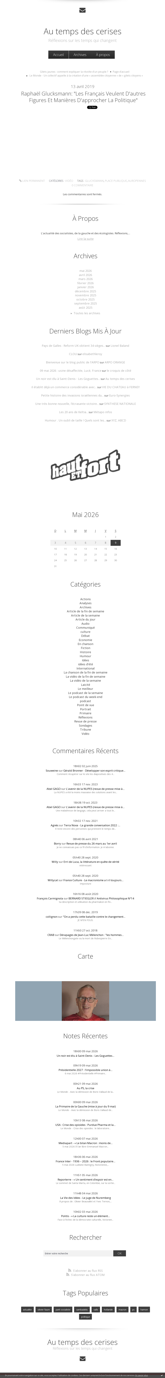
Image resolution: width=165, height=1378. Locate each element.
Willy (55, 855)
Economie (85, 640)
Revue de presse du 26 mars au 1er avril (91, 837)
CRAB (51, 928)
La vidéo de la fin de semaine (85, 674)
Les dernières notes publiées (83, 1367)
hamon (134, 1302)
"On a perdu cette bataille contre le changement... (94, 910)
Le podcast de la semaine (85, 689)
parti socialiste (57, 1302)
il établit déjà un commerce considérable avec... (66, 391)
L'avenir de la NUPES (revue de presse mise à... (95, 782)
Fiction (85, 647)
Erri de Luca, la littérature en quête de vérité (91, 855)
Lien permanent (35, 190)
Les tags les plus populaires (109, 1367)
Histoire (85, 651)
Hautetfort (90, 1363)
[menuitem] (58, 54)
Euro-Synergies (116, 399)
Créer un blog (76, 1363)
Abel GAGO (54, 782)
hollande (100, 1302)
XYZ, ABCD (116, 423)
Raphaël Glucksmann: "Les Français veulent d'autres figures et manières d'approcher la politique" (83, 101)
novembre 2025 (85, 302)
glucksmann (94, 190)
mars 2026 (85, 286)
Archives (80, 54)
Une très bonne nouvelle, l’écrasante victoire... (68, 407)
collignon (51, 910)
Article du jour (85, 621)
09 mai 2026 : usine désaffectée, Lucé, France (71, 375)
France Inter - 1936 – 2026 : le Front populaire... (85, 1155)
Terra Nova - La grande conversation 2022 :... (92, 819)
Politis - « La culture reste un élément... (85, 1209)
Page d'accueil (117, 71)
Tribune (85, 723)
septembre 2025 (85, 309)
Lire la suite (85, 247)
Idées (85, 659)
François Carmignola (50, 892)
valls (88, 1302)
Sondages (85, 720)
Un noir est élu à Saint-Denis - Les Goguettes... (69, 383)
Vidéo (70, 190)
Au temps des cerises (82, 30)
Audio (85, 624)
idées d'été (85, 663)
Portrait (85, 704)
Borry (57, 837)
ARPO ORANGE (112, 367)
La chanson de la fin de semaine (85, 670)
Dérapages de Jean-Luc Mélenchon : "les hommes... (92, 928)
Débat (85, 636)
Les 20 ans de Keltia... (74, 415)
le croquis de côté (116, 375)
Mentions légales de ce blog (59, 1370)
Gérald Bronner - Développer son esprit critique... (94, 764)
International (85, 666)
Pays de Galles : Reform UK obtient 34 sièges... (74, 351)
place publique (114, 190)
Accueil (58, 54)
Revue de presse (85, 716)
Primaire (85, 708)
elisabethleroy (92, 359)
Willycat (53, 874)
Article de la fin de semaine (85, 613)
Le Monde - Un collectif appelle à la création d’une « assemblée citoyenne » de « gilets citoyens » (86, 74)
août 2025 (85, 313)
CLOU (73, 359)
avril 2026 (85, 283)
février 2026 (85, 290)
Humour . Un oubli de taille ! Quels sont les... (76, 423)
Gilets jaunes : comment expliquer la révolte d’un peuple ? (75, 71)
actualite (24, 1302)
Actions (85, 602)
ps (124, 1302)
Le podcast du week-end (85, 693)
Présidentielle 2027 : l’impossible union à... (85, 1063)
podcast (85, 697)
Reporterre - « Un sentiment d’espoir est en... (85, 1173)
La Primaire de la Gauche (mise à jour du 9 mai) (85, 1100)
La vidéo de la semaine (85, 678)
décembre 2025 (85, 298)
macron (113, 1302)
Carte (85, 949)
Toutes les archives (87, 318)
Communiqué (85, 628)
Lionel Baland (117, 351)
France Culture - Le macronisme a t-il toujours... (93, 874)
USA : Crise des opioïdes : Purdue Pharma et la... (85, 1118)
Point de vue (85, 701)
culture (85, 632)
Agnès (54, 819)
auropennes (133, 190)
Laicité (85, 682)
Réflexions (85, 712)
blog (140, 1370)
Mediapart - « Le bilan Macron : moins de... (86, 1136)
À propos (103, 54)
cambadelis (75, 1302)
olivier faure (39, 1302)
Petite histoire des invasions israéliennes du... (73, 399)
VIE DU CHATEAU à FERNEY (118, 391)
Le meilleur (85, 685)
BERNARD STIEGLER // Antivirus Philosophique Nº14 (101, 892)
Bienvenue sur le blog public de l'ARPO (73, 367)
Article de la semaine (85, 617)
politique (147, 1302)
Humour (85, 655)
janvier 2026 (85, 294)
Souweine (52, 764)
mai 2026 (86, 279)
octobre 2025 (85, 306)
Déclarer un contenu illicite (33, 1370)
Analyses (85, 605)
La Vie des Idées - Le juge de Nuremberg (85, 1191)
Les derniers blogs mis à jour (56, 1367)
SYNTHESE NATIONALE (117, 407)
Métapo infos (101, 415)
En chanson (85, 643)
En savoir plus (141, 1375)
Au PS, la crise (85, 1081)
